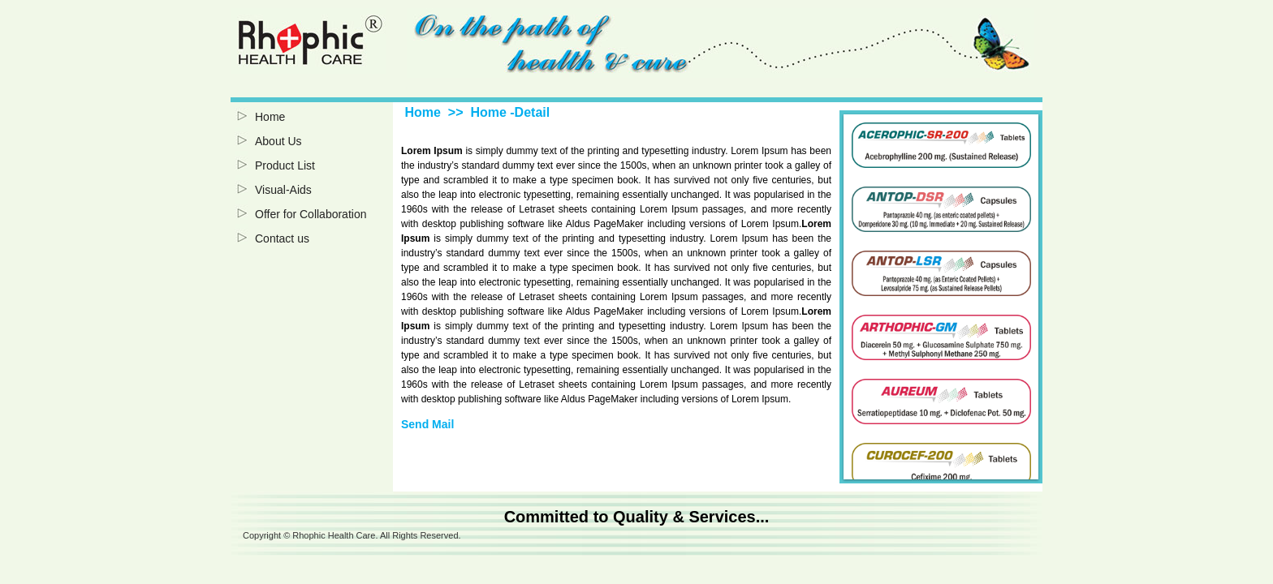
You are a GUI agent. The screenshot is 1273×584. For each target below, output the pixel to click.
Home (270, 116)
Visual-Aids (283, 189)
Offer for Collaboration (310, 214)
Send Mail (427, 424)
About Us (278, 141)
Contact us (282, 238)
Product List (285, 165)
